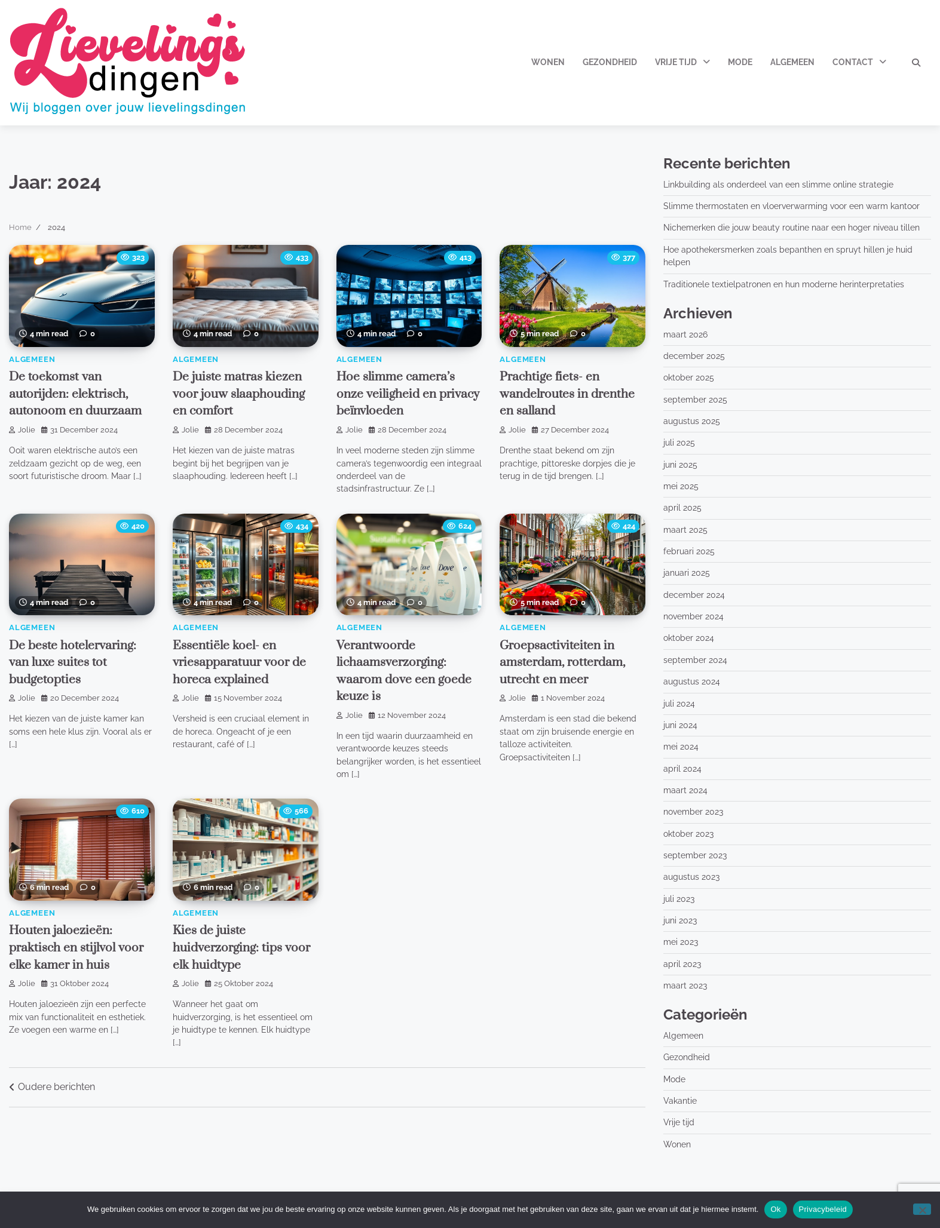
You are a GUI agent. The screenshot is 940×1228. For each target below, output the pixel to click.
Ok (775, 1209)
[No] (922, 1209)
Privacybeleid (823, 1209)
